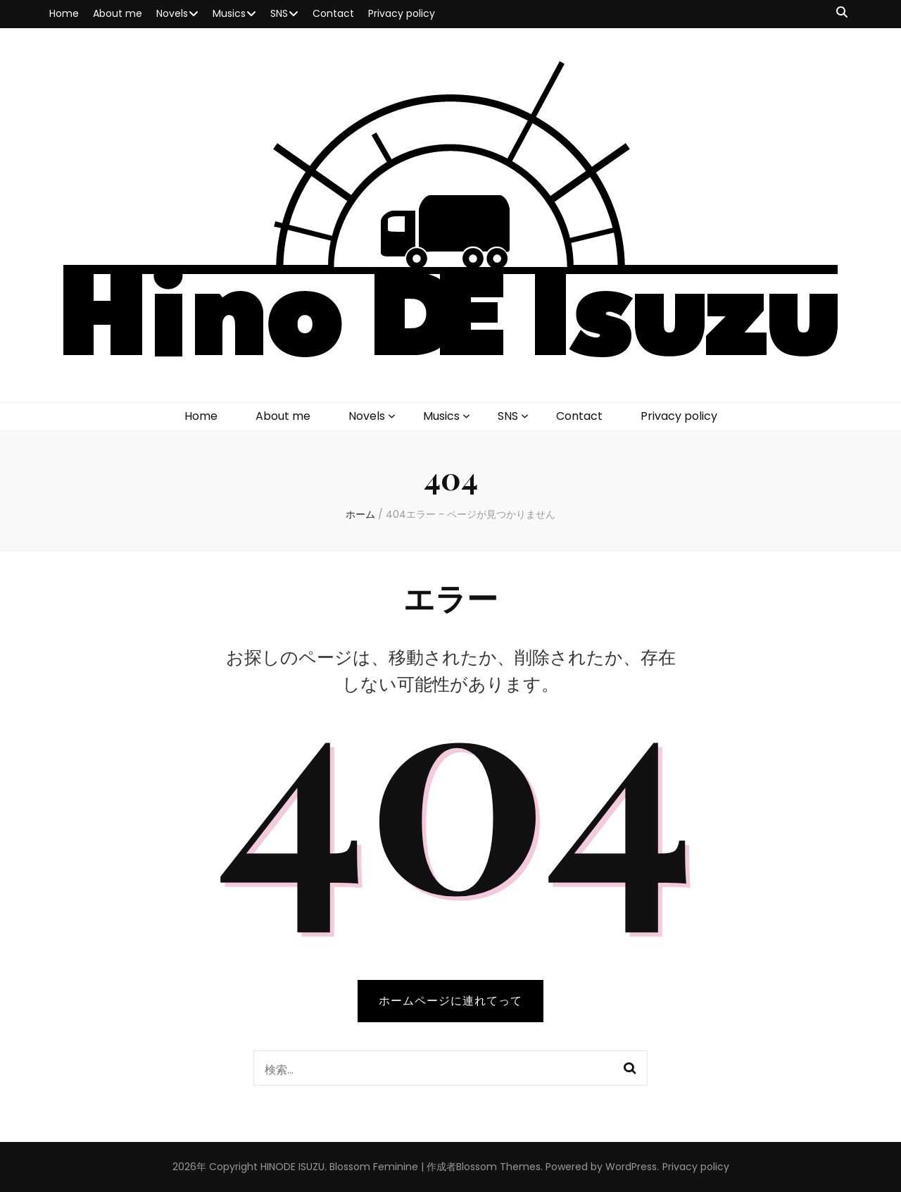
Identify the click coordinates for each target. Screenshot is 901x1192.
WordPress (631, 1167)
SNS (279, 13)
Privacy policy (401, 13)
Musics (229, 13)
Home (64, 13)
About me (117, 13)
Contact (333, 13)
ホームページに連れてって (450, 1001)
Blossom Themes (498, 1167)
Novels (172, 13)
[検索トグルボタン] (842, 13)
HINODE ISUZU (292, 1167)
